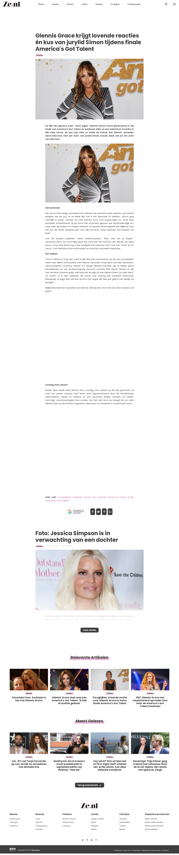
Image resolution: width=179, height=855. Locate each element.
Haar (38, 818)
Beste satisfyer (151, 829)
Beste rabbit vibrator (154, 822)
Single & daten (97, 818)
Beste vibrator (151, 818)
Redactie (118, 850)
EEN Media (36, 850)
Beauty (55, 4)
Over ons (126, 850)
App (113, 511)
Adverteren (136, 850)
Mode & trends (69, 818)
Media (122, 829)
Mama (41, 4)
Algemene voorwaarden (151, 850)
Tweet (97, 511)
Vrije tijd (122, 818)
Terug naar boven (88, 787)
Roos (69, 55)
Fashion (70, 4)
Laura (69, 546)
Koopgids (115, 4)
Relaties (94, 825)
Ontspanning (41, 825)
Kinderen (14, 825)
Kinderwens (15, 818)
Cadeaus (66, 825)
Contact (165, 850)
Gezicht (39, 822)
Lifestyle (99, 4)
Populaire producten (157, 814)
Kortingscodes (134, 4)
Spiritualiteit (124, 822)
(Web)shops (68, 822)
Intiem (94, 829)
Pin (105, 511)
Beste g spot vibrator (154, 825)
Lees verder (90, 631)
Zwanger (14, 822)
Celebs (39, 55)
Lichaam (39, 829)
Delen (89, 511)
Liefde (84, 4)
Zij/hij (93, 822)
